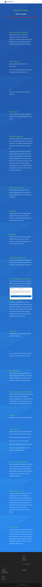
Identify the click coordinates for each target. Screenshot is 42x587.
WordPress (27, 585)
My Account (4, 569)
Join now (23, 570)
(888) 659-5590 (28, 564)
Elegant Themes (19, 585)
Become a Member (5, 572)
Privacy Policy (21, 298)
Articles (23, 558)
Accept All (21, 296)
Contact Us (3, 570)
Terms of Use (24, 560)
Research (23, 557)
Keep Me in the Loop (5, 571)
